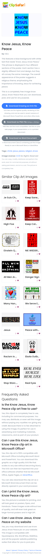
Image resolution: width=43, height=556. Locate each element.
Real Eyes (30, 383)
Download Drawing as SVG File (21, 106)
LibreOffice (27, 475)
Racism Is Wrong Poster (17, 356)
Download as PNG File (21, 122)
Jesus (7, 330)
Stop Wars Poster (13, 383)
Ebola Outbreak (34, 356)
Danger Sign (32, 277)
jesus (15, 151)
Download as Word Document (21, 138)
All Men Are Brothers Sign (18, 277)
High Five (9, 224)
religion (28, 151)
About (8, 550)
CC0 (18, 156)
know (35, 151)
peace (22, 151)
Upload (14, 550)
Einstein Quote (12, 250)
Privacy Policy (23, 550)
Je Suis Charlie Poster (16, 197)
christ (9, 151)
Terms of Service (35, 550)
